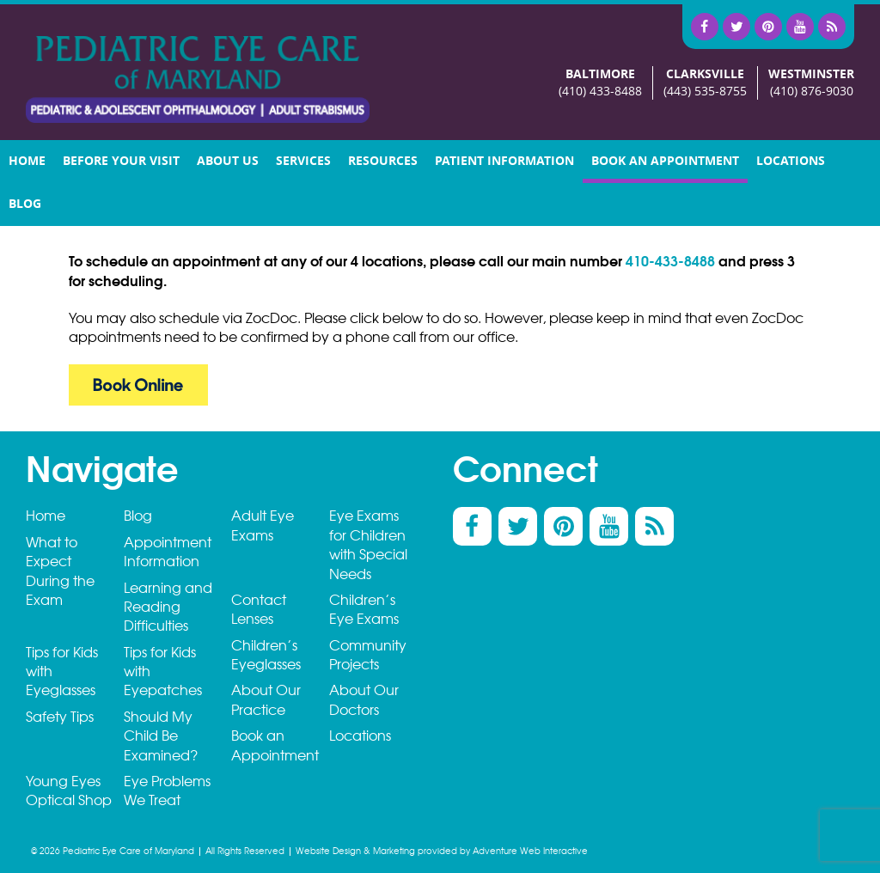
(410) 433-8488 (600, 91)
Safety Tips (60, 717)
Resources (383, 161)
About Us (228, 161)
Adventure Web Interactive (530, 851)
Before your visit (121, 161)
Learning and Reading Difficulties (168, 607)
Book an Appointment (665, 161)
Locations (790, 161)
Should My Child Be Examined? (161, 736)
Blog (25, 204)
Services (303, 161)
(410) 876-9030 (811, 91)
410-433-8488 (670, 261)
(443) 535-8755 (705, 91)
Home (27, 161)
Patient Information (504, 161)
